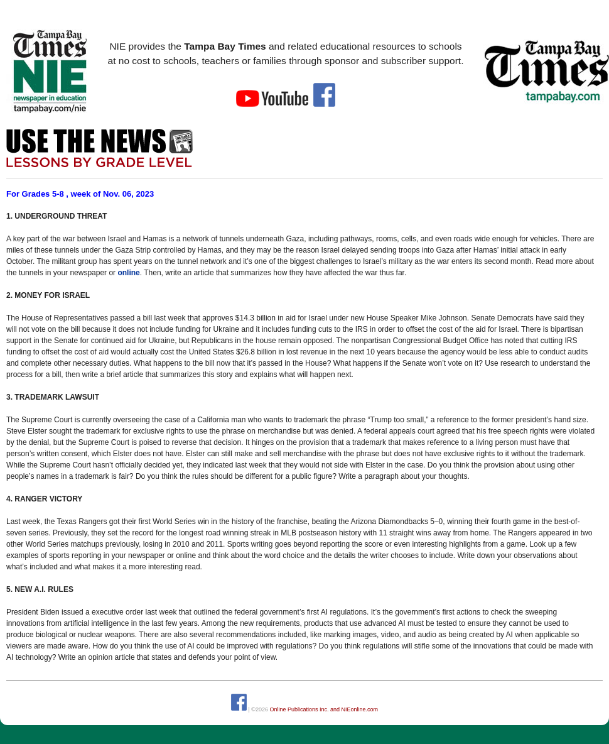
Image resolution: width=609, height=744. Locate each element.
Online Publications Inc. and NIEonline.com (323, 709)
